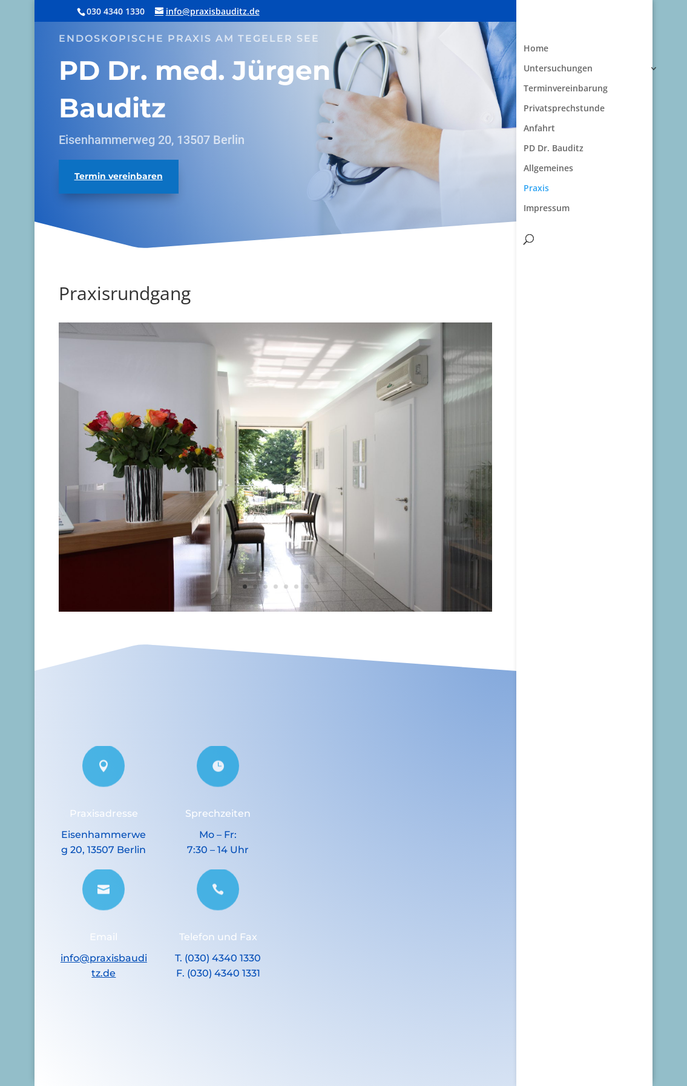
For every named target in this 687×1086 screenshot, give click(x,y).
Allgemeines (548, 169)
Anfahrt (539, 129)
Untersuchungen (558, 69)
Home (536, 49)
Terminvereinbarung (566, 89)
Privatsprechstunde (564, 109)
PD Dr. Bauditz (553, 149)
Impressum (547, 209)
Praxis (536, 189)
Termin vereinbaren (118, 176)
